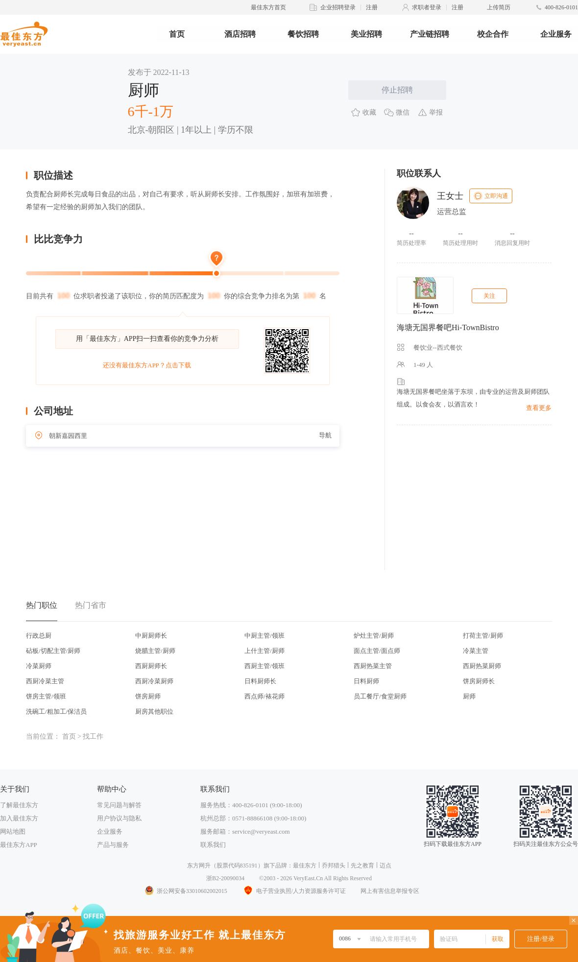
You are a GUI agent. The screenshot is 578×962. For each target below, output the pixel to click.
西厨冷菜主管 (45, 681)
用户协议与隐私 (119, 818)
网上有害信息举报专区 (390, 891)
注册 (372, 7)
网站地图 (12, 831)
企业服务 (556, 34)
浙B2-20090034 (225, 878)
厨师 (469, 696)
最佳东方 (304, 865)
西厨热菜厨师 (482, 666)
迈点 (385, 865)
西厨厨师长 (151, 666)
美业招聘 (366, 34)
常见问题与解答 (119, 805)
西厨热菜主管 (373, 666)
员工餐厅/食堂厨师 (380, 696)
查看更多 (539, 407)
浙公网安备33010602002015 (185, 891)
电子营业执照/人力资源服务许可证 (294, 891)
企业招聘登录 (338, 7)
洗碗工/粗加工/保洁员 (56, 711)
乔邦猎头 (333, 865)
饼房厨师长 (479, 681)
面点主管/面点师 (377, 650)
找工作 (93, 736)
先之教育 (362, 865)
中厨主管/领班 (264, 635)
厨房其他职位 (154, 711)
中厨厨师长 (151, 635)
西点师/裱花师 (264, 696)
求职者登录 (426, 7)
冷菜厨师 (38, 666)
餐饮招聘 (303, 34)
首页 (177, 34)
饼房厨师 (148, 696)
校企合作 (492, 34)
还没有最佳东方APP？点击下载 (147, 365)
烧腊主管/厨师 (155, 650)
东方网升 (199, 865)
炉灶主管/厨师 (374, 635)
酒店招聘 (240, 34)
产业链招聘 (429, 34)
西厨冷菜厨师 (154, 681)
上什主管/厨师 (264, 650)
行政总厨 (38, 635)
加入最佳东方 (19, 818)
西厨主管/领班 (264, 666)
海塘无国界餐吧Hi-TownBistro (448, 327)
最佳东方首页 (268, 7)
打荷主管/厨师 (483, 635)
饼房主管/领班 (46, 696)
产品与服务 (113, 844)
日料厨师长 (260, 681)
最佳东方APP (18, 844)
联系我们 (213, 844)
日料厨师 (366, 681)
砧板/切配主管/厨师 (53, 650)
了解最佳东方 (19, 805)
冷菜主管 (475, 650)
